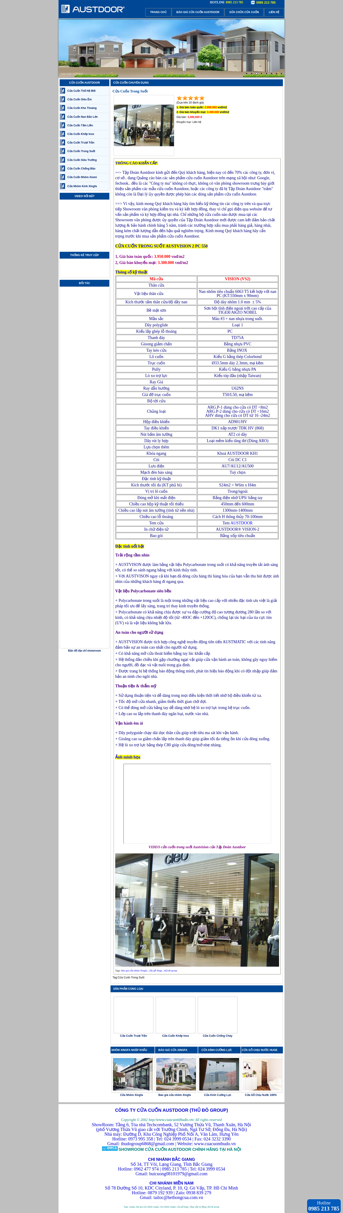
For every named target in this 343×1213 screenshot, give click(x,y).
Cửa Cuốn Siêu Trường (82, 160)
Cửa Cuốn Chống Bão (81, 168)
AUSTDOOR (241, 523)
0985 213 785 (266, 2)
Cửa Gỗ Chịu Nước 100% (261, 1095)
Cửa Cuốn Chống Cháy (218, 1035)
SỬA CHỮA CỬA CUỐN (244, 12)
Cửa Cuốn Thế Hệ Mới (81, 90)
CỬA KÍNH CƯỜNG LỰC (218, 1050)
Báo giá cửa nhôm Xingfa (134, 970)
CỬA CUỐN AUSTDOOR (84, 82)
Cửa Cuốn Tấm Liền (80, 125)
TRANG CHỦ (158, 12)
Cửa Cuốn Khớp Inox (80, 134)
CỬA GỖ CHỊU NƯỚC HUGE (259, 1050)
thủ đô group (170, 970)
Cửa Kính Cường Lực (217, 1095)
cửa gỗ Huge (155, 970)
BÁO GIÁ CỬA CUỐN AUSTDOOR (197, 12)
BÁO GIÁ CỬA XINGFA (174, 1050)
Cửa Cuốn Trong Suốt (81, 151)
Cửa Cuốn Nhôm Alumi (82, 177)
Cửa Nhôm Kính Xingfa (82, 186)
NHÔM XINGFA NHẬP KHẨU (129, 1050)
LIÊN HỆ (274, 12)
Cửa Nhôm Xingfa (131, 1095)
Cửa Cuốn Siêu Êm (79, 99)
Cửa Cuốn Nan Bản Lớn (82, 116)
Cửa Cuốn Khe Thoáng (82, 108)
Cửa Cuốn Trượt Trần (80, 142)
